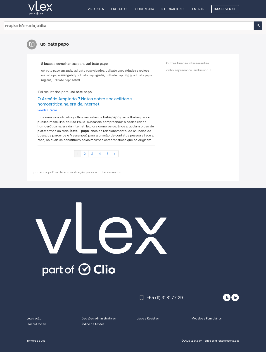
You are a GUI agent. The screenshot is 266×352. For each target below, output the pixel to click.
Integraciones (173, 9)
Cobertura (144, 9)
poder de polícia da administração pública (65, 172)
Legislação (34, 318)
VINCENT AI (96, 9)
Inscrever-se (225, 9)
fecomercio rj (112, 172)
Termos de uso (36, 340)
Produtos (119, 9)
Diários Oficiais (36, 324)
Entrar (198, 9)
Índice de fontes (93, 324)
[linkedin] (235, 297)
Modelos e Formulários (206, 318)
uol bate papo (56, 70)
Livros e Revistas (148, 318)
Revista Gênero (47, 109)
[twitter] (226, 297)
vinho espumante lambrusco (187, 70)
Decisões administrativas (99, 318)
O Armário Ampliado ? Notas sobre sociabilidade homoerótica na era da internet (85, 101)
